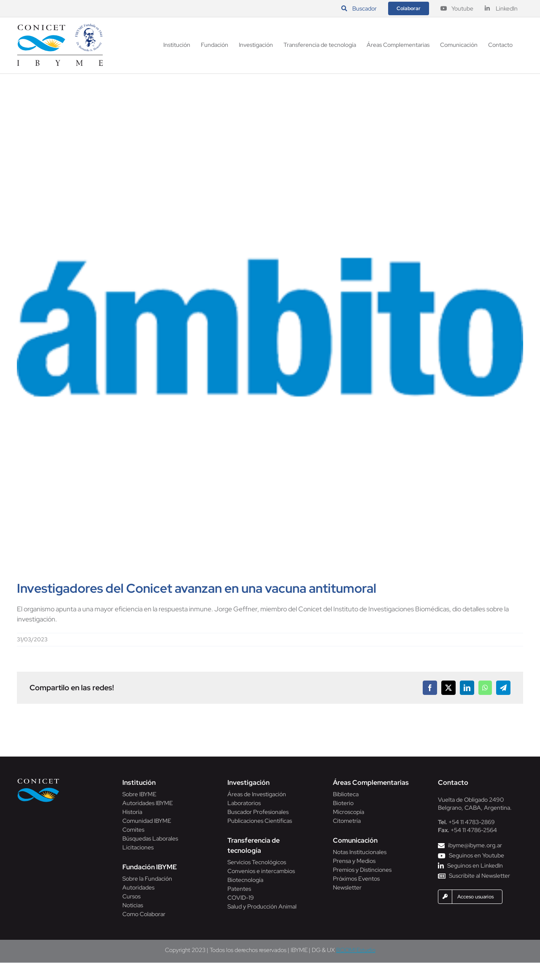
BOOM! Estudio (355, 950)
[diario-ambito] (270, 327)
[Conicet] (38, 780)
